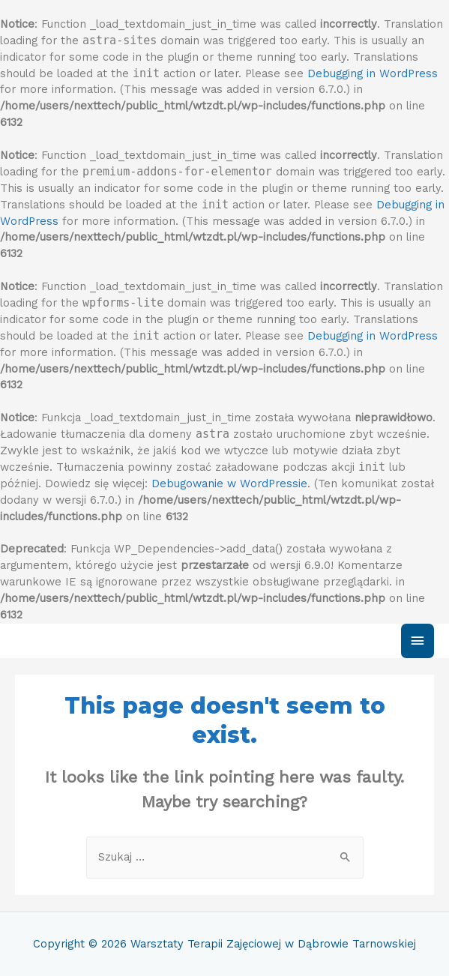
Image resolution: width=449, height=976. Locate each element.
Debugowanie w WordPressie (229, 483)
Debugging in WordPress (372, 73)
